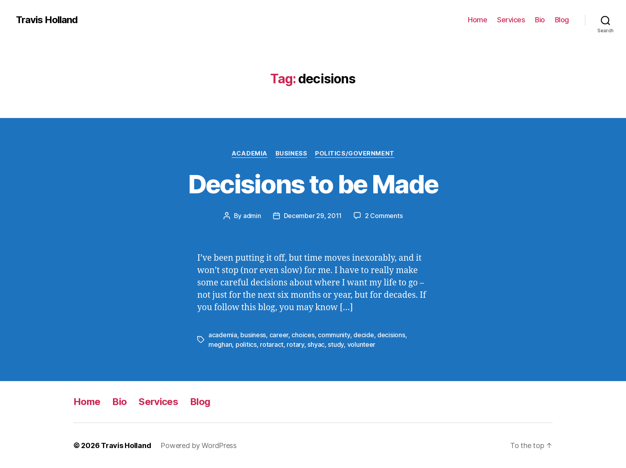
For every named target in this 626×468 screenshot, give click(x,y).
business (253, 335)
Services (511, 20)
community (334, 335)
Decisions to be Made (313, 184)
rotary (295, 344)
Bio (540, 20)
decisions (391, 335)
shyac (316, 344)
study (336, 344)
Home (477, 20)
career (278, 335)
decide (363, 335)
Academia (249, 153)
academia (222, 335)
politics (246, 344)
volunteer (361, 344)
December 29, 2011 (313, 216)
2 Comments (383, 216)
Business (291, 153)
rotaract (271, 344)
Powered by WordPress (198, 445)
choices (302, 335)
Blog (562, 20)
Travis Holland (46, 20)
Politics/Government (354, 153)
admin (252, 216)
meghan (220, 344)
